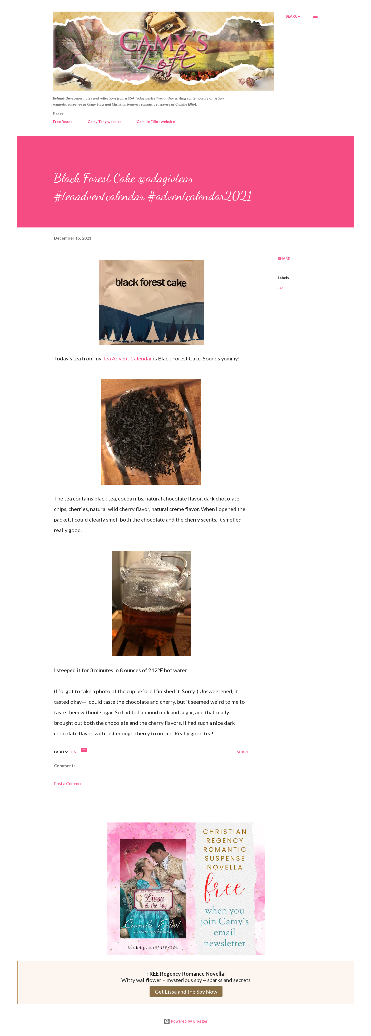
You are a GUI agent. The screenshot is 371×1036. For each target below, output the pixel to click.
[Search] (293, 16)
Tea (280, 288)
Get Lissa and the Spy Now (186, 991)
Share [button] (284, 258)
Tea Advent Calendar (127, 358)
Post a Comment (69, 783)
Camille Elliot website (156, 121)
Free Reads (62, 121)
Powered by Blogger (185, 1021)
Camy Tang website (104, 121)
